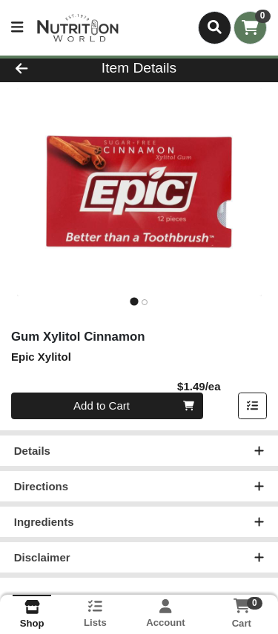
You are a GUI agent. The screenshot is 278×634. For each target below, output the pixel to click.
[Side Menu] (17, 27)
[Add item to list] (253, 406)
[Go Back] (43, 68)
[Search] (215, 27)
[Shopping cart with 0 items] (250, 27)
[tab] (134, 302)
